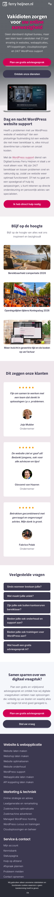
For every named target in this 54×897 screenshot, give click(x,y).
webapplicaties (39, 42)
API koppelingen (16, 46)
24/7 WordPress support (29, 51)
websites (24, 42)
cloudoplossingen (37, 46)
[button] (27, 587)
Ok (27, 893)
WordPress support (23, 157)
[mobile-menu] (49, 4)
